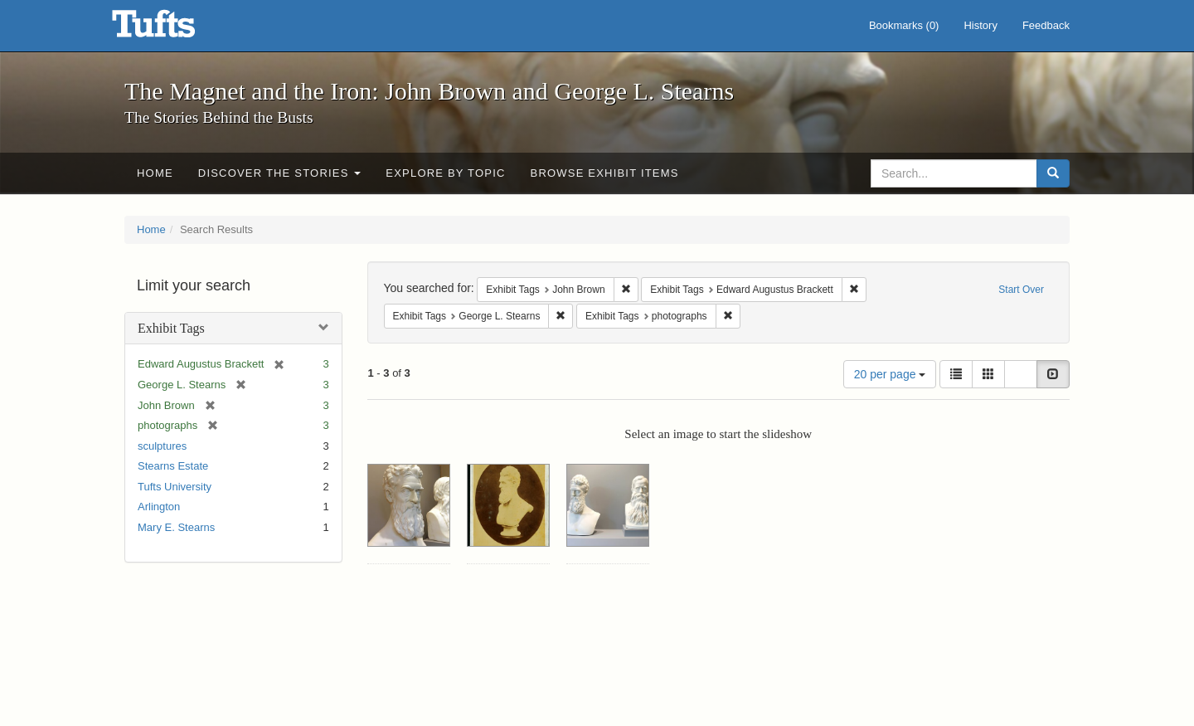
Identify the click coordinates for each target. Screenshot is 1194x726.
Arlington (159, 506)
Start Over (1021, 289)
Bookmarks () (904, 25)
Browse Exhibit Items (605, 173)
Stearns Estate (173, 466)
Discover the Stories (280, 173)
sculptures (162, 446)
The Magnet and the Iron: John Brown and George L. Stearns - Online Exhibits (174, 29)
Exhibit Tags (171, 328)
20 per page (890, 374)
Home (155, 173)
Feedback (1046, 25)
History (980, 25)
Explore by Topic (445, 173)
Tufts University (174, 486)
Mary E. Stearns (176, 527)
